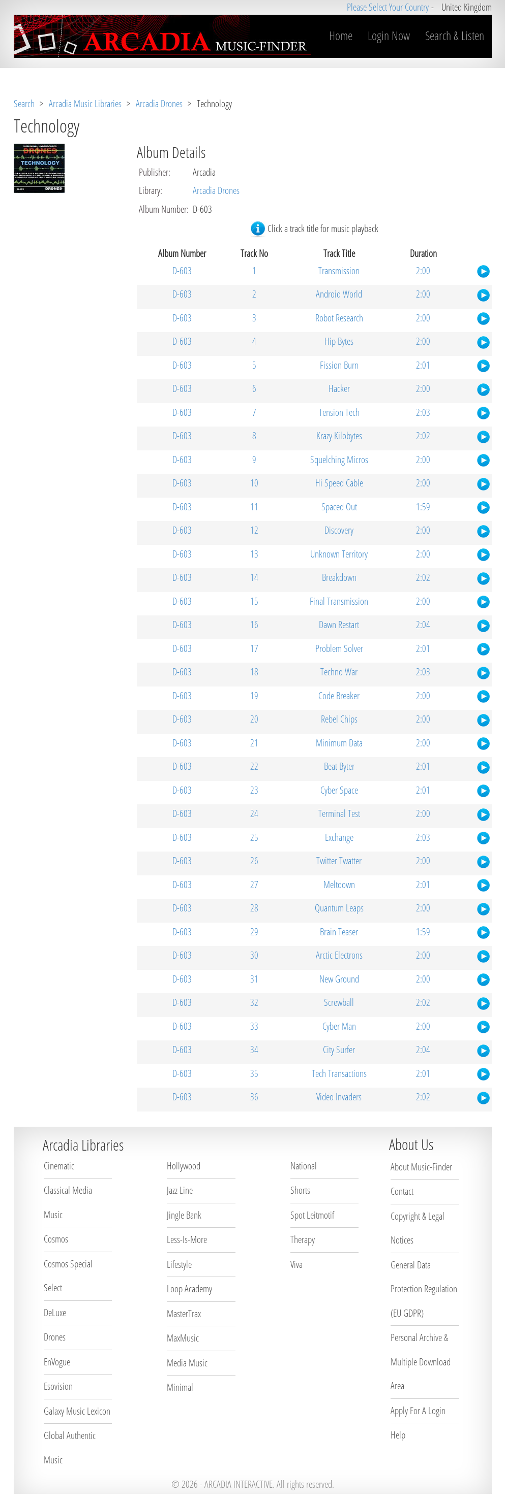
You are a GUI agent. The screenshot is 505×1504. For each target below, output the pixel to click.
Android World (339, 294)
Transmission (339, 270)
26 (254, 860)
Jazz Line (180, 1190)
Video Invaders (339, 1096)
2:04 (423, 624)
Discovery (338, 530)
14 (254, 577)
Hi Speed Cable (339, 482)
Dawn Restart (339, 624)
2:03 (423, 412)
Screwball (339, 1002)
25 (254, 837)
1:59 (423, 506)
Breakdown (339, 577)
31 (254, 979)
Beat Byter (339, 766)
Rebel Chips (339, 719)
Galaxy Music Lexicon (77, 1411)
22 (254, 766)
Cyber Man (339, 1026)
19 (254, 695)
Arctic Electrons (339, 955)
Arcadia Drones (159, 103)
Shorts (300, 1190)
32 (254, 1002)
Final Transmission (339, 601)
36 (254, 1096)
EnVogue (57, 1361)
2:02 (423, 435)
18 (254, 671)
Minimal (180, 1387)
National (303, 1165)
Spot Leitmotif (312, 1215)
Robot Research (339, 317)
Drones (55, 1337)
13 (254, 554)
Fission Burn (339, 365)
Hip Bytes (338, 341)
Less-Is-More (187, 1239)
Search (24, 103)
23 (254, 790)
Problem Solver (339, 648)
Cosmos (56, 1239)
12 (254, 530)
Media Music (187, 1362)
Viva (296, 1264)
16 (254, 624)
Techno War (339, 671)
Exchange (339, 837)
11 (254, 506)
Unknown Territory (339, 554)
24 (254, 813)
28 (254, 907)
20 (254, 719)
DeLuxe (55, 1312)
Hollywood (183, 1165)
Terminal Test (339, 813)
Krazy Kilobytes (339, 435)
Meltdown (339, 884)
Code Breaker (339, 695)
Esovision (58, 1386)
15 (254, 601)
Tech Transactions (339, 1073)
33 (254, 1026)
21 (254, 742)
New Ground (339, 979)
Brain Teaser (339, 931)
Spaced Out (339, 506)
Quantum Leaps (339, 907)
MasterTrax (184, 1313)
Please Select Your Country (388, 7)
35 (254, 1073)
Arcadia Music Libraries (85, 103)
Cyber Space (339, 790)
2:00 (423, 270)
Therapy (302, 1239)
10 (254, 482)
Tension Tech (339, 412)
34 (254, 1049)
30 (254, 955)
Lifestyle (179, 1264)
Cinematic (59, 1165)
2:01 (423, 365)
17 (254, 648)
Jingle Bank (184, 1215)
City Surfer (339, 1049)
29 (254, 931)
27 (254, 884)
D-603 (182, 270)
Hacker (339, 388)
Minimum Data (339, 742)
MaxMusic (183, 1338)
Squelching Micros (339, 459)
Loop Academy (189, 1288)
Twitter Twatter (339, 860)
